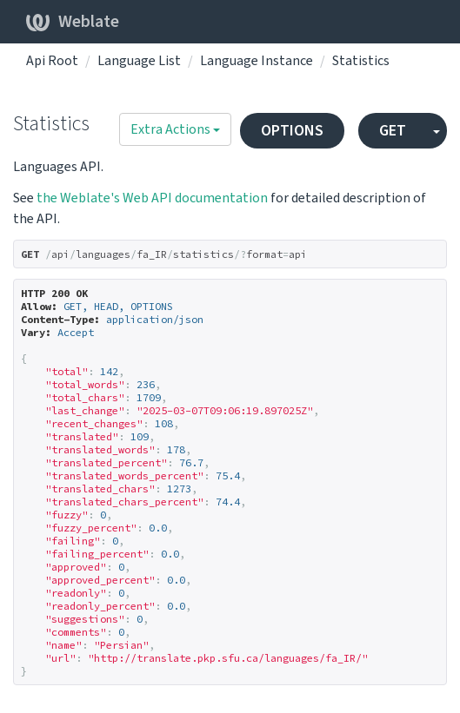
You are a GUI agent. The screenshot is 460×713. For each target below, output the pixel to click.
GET (392, 131)
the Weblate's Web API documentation (152, 198)
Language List (139, 60)
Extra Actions (175, 129)
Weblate (72, 22)
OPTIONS (292, 131)
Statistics (361, 60)
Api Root (52, 60)
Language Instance (256, 60)
